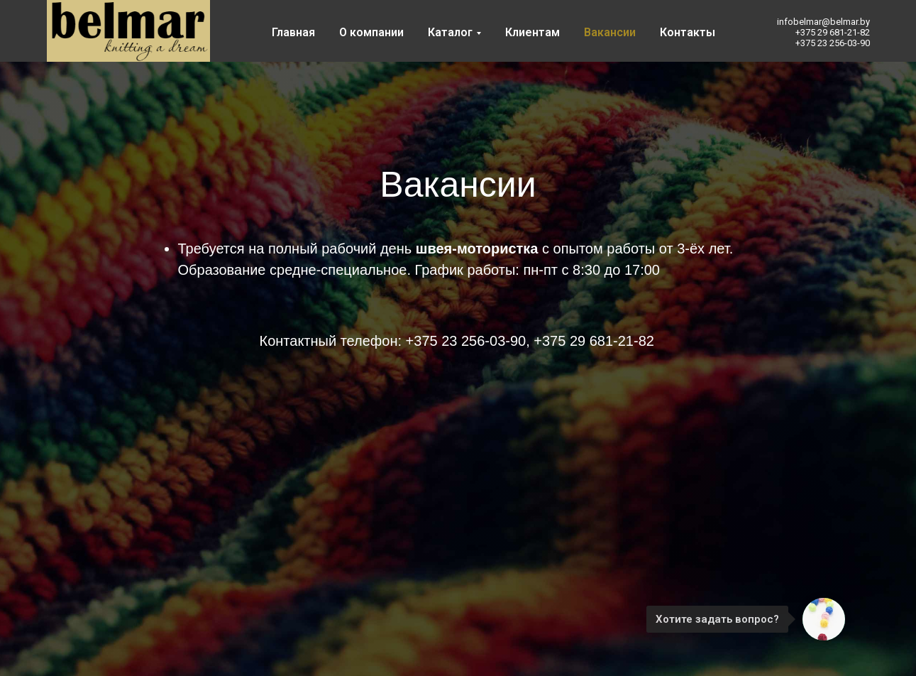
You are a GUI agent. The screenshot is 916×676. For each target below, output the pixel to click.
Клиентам (532, 32)
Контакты (687, 32)
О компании (371, 32)
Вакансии (610, 32)
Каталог (450, 32)
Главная (293, 32)
